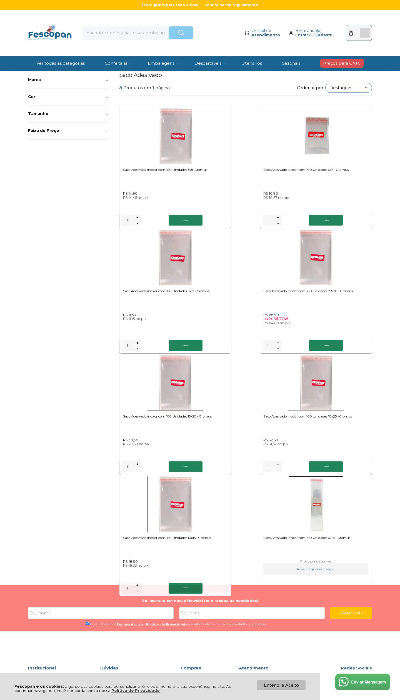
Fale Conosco (42, 563)
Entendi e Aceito (281, 685)
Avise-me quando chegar (338, 435)
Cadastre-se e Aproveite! (200, 465)
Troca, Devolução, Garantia (128, 550)
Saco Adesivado (122, 65)
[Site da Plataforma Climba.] (200, 661)
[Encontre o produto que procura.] (198, 24)
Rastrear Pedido (197, 563)
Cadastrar (321, 26)
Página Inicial (39, 65)
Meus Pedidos (195, 550)
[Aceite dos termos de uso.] (87, 496)
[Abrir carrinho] (356, 24)
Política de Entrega (48, 557)
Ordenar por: (310, 87)
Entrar (297, 26)
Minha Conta (194, 557)
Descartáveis (65, 65)
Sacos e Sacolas (93, 65)
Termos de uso (129, 496)
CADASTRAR (351, 485)
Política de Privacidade (135, 690)
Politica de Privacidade (167, 496)
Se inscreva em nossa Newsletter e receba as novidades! (200, 473)
